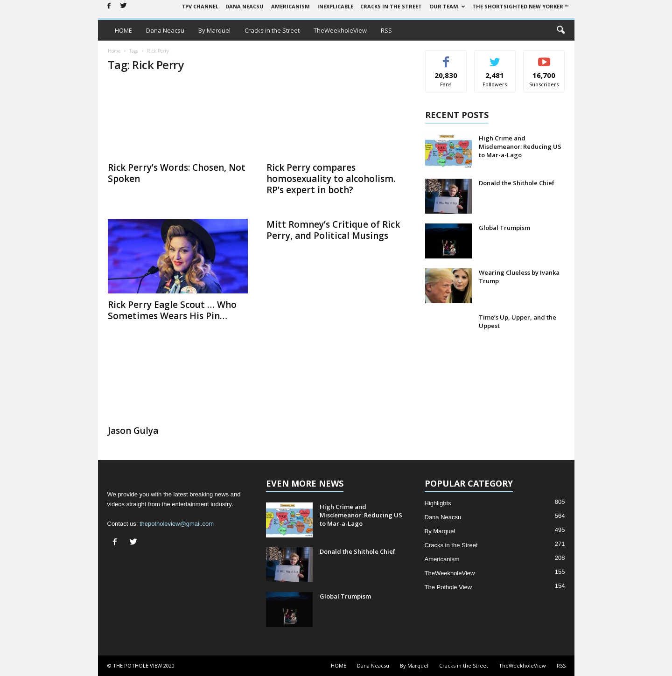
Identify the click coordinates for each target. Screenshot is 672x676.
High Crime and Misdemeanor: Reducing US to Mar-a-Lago (520, 146)
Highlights (438, 503)
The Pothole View (448, 587)
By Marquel (214, 30)
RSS (386, 30)
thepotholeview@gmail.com (177, 523)
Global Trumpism (504, 227)
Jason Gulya (133, 431)
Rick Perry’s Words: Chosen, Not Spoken (176, 173)
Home (114, 51)
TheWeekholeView (340, 30)
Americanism (290, 6)
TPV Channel (200, 6)
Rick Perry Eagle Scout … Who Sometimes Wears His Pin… (172, 310)
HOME (123, 30)
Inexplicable (335, 6)
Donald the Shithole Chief (516, 183)
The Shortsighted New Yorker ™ (520, 6)
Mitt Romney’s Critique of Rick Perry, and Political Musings (333, 230)
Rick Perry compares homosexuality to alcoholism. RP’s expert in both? (330, 178)
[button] (560, 30)
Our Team (447, 6)
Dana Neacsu (244, 6)
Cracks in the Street (391, 6)
